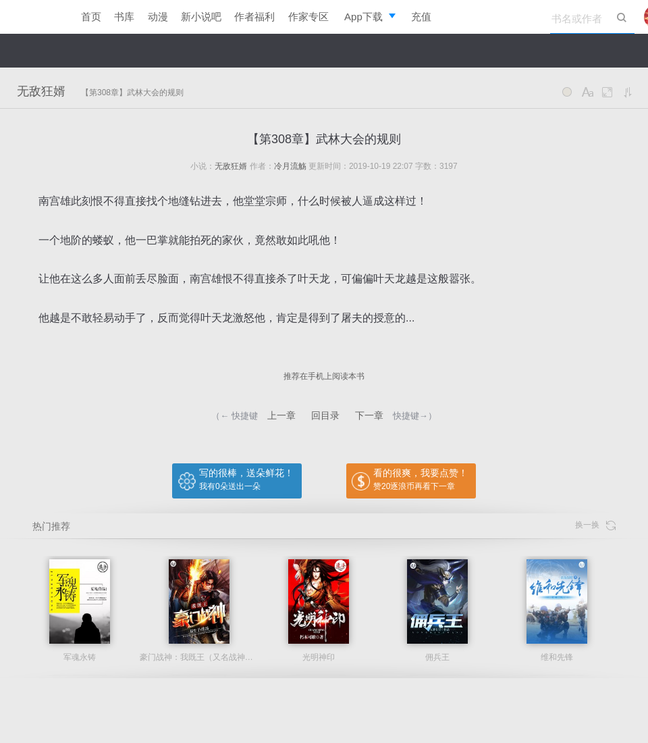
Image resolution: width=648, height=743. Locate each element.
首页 (91, 16)
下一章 (369, 415)
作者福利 (254, 16)
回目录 (325, 415)
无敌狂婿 (41, 91)
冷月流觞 (290, 166)
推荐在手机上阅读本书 (324, 376)
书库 (124, 16)
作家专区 (308, 16)
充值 (421, 16)
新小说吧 (201, 16)
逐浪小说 (34, 17)
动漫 (158, 16)
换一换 (595, 525)
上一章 (281, 415)
